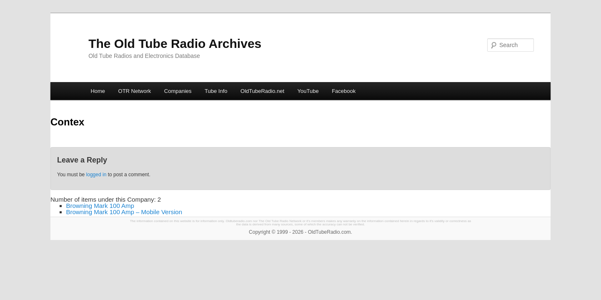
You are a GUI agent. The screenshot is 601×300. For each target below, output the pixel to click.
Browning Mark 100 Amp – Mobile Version (124, 211)
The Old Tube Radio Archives (174, 43)
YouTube (308, 91)
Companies (178, 91)
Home (97, 91)
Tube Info (216, 91)
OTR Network (134, 91)
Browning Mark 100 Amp (100, 205)
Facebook (344, 91)
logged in (96, 175)
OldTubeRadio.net (262, 91)
